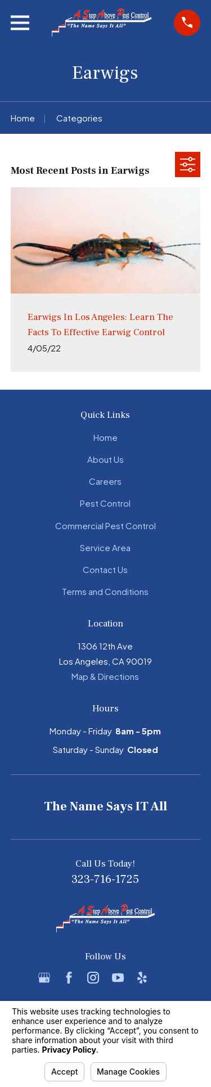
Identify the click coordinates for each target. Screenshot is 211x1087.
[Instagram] (93, 978)
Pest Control (105, 503)
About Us (105, 459)
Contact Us (105, 569)
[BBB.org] (167, 978)
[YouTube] (118, 978)
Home (105, 437)
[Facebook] (69, 978)
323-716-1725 (105, 879)
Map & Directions (105, 676)
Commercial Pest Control (105, 525)
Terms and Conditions (105, 591)
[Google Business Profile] (44, 978)
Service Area (105, 547)
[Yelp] (142, 978)
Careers (105, 481)
